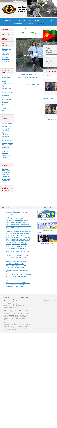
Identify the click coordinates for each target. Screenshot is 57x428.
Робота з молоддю (7, 92)
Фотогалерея (39, 23)
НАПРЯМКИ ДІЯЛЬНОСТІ (6, 71)
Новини (8, 20)
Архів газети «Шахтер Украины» (6, 157)
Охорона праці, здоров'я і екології (7, 82)
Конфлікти (6, 165)
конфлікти (29, 23)
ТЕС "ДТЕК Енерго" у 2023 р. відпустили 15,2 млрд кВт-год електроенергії (18, 275)
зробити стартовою (18, 1)
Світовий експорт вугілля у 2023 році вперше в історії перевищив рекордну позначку (17, 257)
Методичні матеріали (5, 147)
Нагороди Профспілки (5, 58)
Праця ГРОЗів (47, 75)
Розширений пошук (49, 62)
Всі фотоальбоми (51, 119)
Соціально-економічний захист (6, 77)
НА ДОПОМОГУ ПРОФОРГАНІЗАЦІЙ (8, 118)
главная (38, 84)
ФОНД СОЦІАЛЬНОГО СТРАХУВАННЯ (7, 188)
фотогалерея (31, 84)
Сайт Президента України (45, 243)
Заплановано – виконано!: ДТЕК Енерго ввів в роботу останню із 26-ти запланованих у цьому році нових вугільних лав (18, 285)
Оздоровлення (6, 99)
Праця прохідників (48, 98)
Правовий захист (7, 86)
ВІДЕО (24, 20)
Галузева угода (6, 126)
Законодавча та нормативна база (7, 139)
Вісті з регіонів (33, 20)
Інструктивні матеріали (6, 152)
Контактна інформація (10, 301)
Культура (5, 102)
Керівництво (6, 61)
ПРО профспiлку (47, 20)
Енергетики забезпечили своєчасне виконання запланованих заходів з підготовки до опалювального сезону (17, 218)
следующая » (33, 74)
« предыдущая (24, 74)
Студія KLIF (47, 302)
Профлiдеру (18, 23)
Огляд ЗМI (6, 34)
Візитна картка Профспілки (6, 49)
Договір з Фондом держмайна (7, 129)
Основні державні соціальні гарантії (7, 143)
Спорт (4, 104)
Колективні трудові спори (6, 175)
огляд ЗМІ (16, 20)
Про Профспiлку (6, 44)
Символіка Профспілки (5, 53)
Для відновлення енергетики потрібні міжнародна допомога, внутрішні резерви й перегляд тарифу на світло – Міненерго (18, 231)
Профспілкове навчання (6, 89)
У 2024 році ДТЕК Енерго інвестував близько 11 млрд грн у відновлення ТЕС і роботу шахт (18, 212)
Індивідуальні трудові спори (6, 179)
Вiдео (4, 39)
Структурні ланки (7, 64)
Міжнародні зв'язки (5, 95)
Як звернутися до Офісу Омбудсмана (17, 261)
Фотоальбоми (51, 71)
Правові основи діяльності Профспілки (7, 134)
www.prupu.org (8, 315)
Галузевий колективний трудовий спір (6, 170)
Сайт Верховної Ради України (46, 219)
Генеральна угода (7, 123)
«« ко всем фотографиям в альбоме (28, 77)
